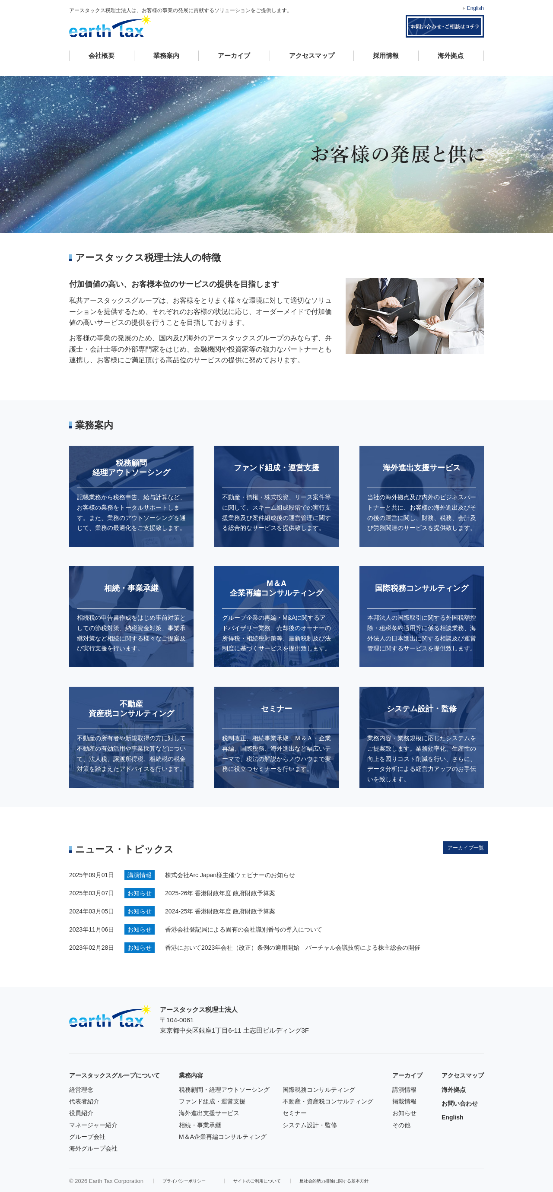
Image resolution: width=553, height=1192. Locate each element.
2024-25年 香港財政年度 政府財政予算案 (220, 911)
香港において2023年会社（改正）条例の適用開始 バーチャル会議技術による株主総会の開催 (292, 947)
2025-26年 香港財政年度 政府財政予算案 (220, 893)
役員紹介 (81, 1113)
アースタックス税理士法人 (110, 26)
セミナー (295, 1113)
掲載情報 (404, 1101)
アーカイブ (234, 55)
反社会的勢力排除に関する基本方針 (334, 1181)
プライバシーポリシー (184, 1181)
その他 (401, 1125)
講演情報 (404, 1089)
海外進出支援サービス (209, 1113)
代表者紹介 (84, 1101)
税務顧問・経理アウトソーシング (224, 1089)
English (475, 8)
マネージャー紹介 (93, 1125)
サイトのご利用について (257, 1181)
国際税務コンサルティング (319, 1089)
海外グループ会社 (93, 1148)
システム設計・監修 (310, 1125)
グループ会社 (87, 1136)
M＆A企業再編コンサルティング (223, 1136)
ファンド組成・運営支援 (212, 1101)
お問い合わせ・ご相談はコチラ (445, 26)
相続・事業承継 (200, 1125)
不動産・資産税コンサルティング (328, 1101)
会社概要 (101, 55)
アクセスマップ (311, 55)
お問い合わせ (460, 1103)
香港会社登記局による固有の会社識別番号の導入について (243, 929)
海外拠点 (451, 55)
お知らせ (404, 1113)
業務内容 (191, 1075)
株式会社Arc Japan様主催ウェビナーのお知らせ (230, 875)
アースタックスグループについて (114, 1075)
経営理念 (81, 1089)
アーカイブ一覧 (466, 848)
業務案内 (166, 55)
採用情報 (386, 55)
